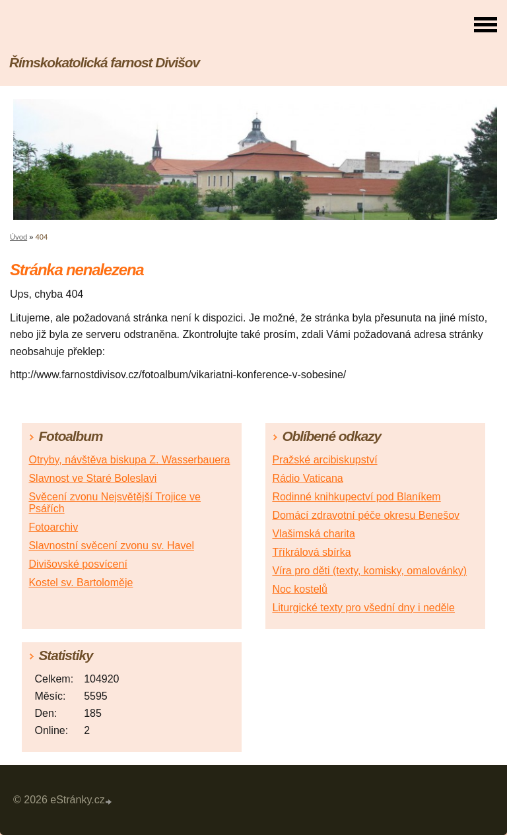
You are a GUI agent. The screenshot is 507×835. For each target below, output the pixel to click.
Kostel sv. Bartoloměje (80, 582)
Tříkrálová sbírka (311, 552)
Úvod (18, 237)
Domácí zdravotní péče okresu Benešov (365, 515)
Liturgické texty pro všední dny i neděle (363, 607)
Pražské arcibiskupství (324, 459)
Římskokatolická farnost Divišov (104, 62)
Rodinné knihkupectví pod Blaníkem (356, 496)
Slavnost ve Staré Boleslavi (92, 478)
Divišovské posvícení (77, 564)
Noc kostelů (299, 589)
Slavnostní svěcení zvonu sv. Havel (111, 545)
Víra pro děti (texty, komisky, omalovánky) (369, 570)
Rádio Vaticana (307, 478)
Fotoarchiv (53, 527)
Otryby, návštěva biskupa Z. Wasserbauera (129, 459)
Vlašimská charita (313, 533)
